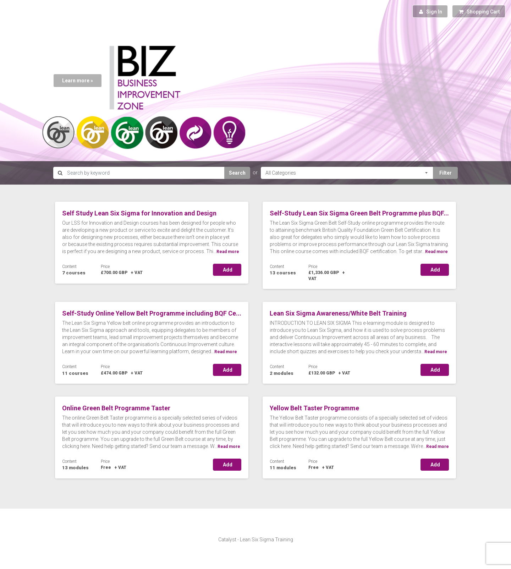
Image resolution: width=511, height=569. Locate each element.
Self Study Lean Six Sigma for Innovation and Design (139, 213)
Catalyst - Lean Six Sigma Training (255, 539)
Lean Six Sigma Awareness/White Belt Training (338, 313)
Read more (227, 251)
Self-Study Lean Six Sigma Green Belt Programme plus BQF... (359, 213)
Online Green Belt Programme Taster (116, 408)
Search (237, 173)
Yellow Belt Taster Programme (314, 408)
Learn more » (77, 80)
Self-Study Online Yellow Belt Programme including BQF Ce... (151, 313)
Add (227, 270)
